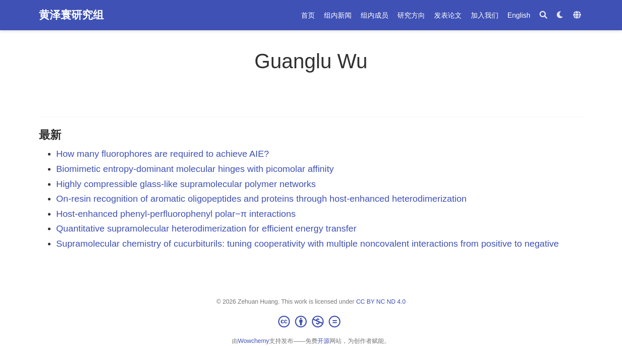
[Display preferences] (560, 15)
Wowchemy (253, 340)
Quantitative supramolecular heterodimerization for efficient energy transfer (206, 228)
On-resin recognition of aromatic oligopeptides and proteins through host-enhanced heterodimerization (261, 198)
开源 (323, 340)
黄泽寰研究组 (71, 15)
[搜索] (543, 15)
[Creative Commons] (311, 321)
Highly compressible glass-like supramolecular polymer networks (186, 184)
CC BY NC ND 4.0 (381, 301)
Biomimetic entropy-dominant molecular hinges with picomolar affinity (195, 169)
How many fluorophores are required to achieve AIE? (162, 154)
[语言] (578, 15)
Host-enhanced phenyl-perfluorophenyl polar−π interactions (175, 214)
